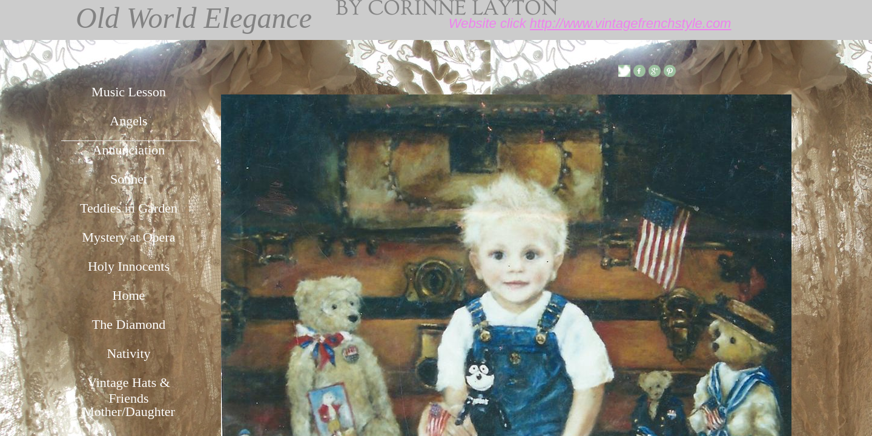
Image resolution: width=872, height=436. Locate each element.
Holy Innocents (129, 266)
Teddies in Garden (128, 208)
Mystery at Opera (129, 237)
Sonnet (128, 179)
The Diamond (129, 324)
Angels (128, 120)
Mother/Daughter (128, 411)
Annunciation (129, 149)
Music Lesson (128, 91)
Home (129, 295)
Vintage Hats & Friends (128, 388)
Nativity (128, 353)
